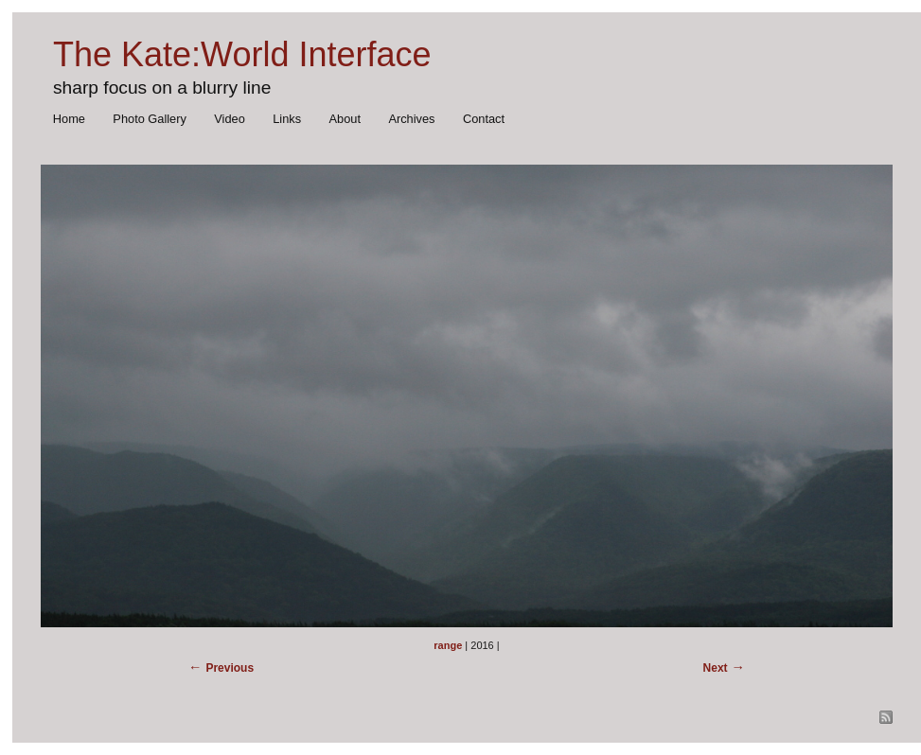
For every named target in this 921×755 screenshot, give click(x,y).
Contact (484, 119)
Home (69, 119)
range (448, 645)
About (345, 119)
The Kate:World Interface (242, 54)
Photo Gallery (149, 119)
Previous (229, 668)
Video (229, 119)
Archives (411, 119)
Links (287, 119)
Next (715, 668)
